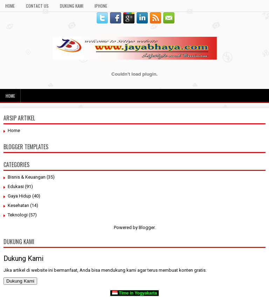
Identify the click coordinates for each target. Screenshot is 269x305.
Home (10, 6)
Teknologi (18, 214)
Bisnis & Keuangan (27, 177)
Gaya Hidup (19, 196)
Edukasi (16, 186)
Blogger (146, 227)
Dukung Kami (71, 6)
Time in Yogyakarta (134, 293)
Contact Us (37, 6)
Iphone (101, 6)
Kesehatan (18, 205)
